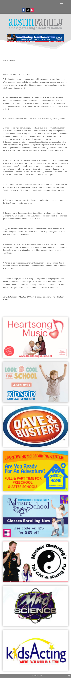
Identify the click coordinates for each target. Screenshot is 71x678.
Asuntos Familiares (9, 60)
